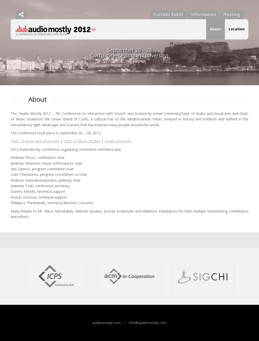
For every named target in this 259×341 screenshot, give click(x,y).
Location (237, 29)
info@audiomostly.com (148, 322)
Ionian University (118, 141)
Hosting (231, 14)
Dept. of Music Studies (81, 141)
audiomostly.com (106, 322)
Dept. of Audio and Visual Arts (35, 141)
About (215, 29)
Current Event (168, 14)
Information (203, 14)
